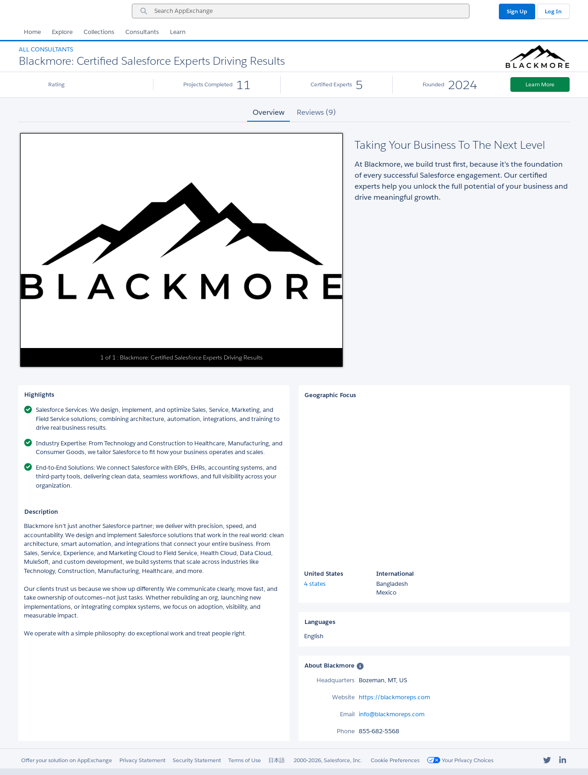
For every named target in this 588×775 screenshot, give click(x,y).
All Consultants (46, 49)
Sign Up (517, 11)
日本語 (276, 760)
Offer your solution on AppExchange (66, 760)
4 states (315, 584)
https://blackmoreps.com (394, 697)
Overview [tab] (268, 112)
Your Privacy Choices (460, 760)
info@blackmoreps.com (391, 714)
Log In (553, 11)
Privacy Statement (142, 760)
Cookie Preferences (395, 760)
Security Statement (197, 760)
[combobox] (300, 11)
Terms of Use (244, 760)
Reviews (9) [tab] (316, 112)
